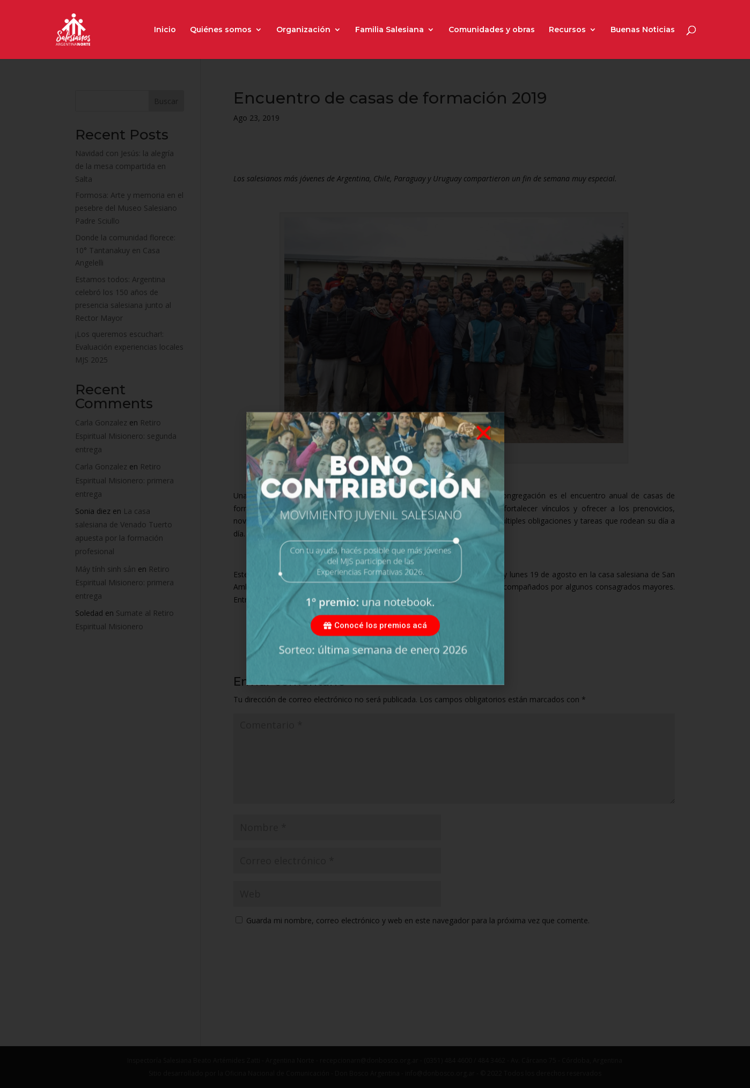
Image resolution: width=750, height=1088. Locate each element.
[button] (484, 453)
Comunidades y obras (491, 30)
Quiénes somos (221, 30)
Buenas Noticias (643, 30)
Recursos (567, 30)
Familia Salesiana (389, 30)
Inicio (165, 30)
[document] (375, 544)
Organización (303, 30)
